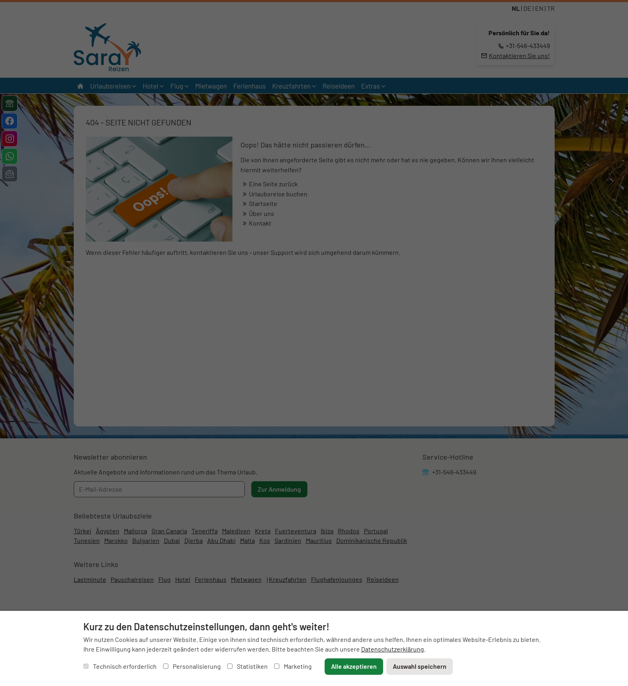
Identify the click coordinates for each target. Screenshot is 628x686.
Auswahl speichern (419, 666)
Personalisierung (192, 666)
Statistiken (247, 666)
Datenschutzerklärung (392, 649)
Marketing (293, 666)
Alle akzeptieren (354, 666)
